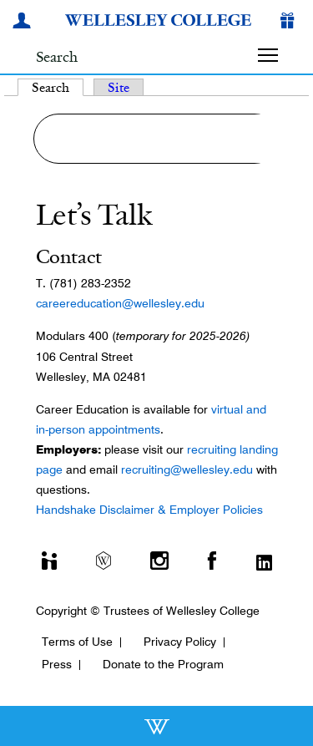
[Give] (290, 22)
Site (118, 87)
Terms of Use (77, 641)
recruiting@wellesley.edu (187, 469)
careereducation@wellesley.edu (120, 303)
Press (57, 664)
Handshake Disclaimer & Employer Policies (149, 509)
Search (57, 87)
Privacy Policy (180, 641)
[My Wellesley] (24, 22)
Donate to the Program (163, 664)
